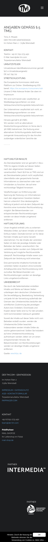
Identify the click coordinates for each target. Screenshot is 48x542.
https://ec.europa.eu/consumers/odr (26, 88)
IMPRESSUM (7, 390)
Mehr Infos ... (40, 540)
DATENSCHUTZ (22, 390)
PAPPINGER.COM (9, 400)
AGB (4, 393)
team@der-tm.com (10, 423)
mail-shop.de (7, 440)
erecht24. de (16, 353)
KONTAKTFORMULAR (17, 393)
